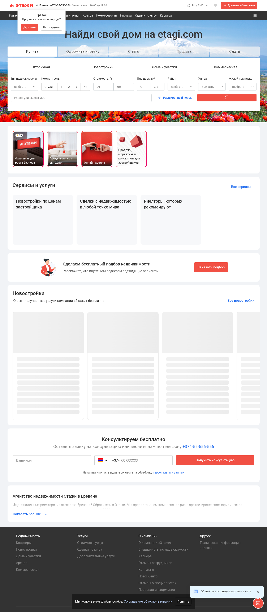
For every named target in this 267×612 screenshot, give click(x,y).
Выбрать (182, 87)
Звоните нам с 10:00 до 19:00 (89, 5)
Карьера (166, 15)
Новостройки (26, 549)
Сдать (234, 51)
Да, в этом (29, 27)
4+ (85, 86)
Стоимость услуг (90, 543)
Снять (133, 51)
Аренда (88, 15)
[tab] (41, 67)
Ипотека (126, 15)
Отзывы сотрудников (155, 563)
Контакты (146, 570)
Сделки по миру (146, 15)
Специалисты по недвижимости (163, 549)
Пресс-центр (148, 576)
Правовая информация (156, 590)
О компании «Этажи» (155, 543)
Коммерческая (106, 15)
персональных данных (168, 472)
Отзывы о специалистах (157, 583)
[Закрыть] (257, 591)
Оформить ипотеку (82, 51)
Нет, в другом (51, 27)
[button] (258, 603)
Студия (49, 86)
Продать (184, 51)
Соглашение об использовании (148, 601)
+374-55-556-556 (60, 5)
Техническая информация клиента (220, 545)
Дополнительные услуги (96, 556)
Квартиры (23, 543)
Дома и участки (68, 15)
